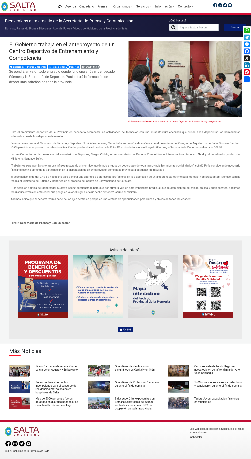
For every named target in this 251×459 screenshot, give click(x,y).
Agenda (70, 6)
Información (163, 6)
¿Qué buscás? (177, 20)
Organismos (121, 6)
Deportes (74, 67)
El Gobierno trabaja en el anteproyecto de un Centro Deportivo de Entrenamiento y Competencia (62, 51)
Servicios (142, 6)
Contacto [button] (184, 6)
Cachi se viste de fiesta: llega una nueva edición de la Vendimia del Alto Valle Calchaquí (217, 370)
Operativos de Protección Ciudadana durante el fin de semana (137, 384)
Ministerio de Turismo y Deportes (28, 67)
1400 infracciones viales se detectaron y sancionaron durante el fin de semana (218, 384)
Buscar (235, 27)
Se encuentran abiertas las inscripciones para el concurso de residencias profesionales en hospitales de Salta (56, 387)
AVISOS (125, 329)
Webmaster (196, 437)
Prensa (102, 6)
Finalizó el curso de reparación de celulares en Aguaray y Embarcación (57, 368)
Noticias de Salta (58, 67)
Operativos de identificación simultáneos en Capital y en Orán (135, 368)
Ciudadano (86, 6)
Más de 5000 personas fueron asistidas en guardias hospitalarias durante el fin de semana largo (57, 402)
